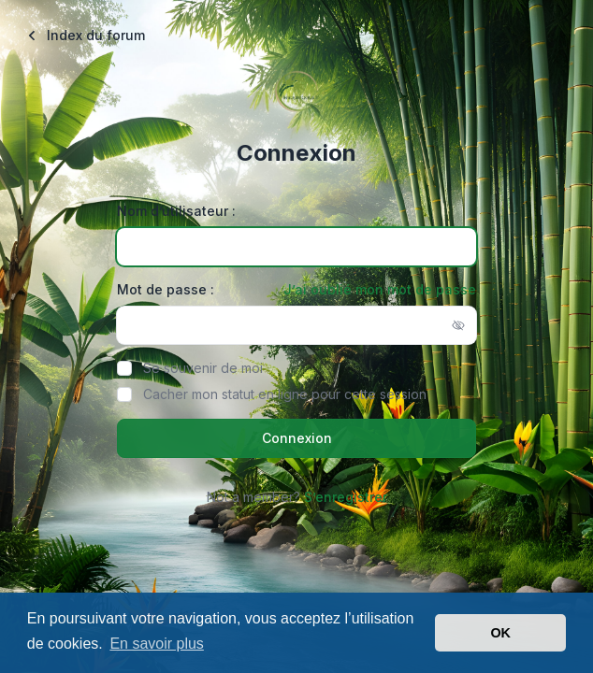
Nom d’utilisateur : (176, 211)
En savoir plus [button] (156, 644)
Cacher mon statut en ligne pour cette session (285, 394)
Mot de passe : (165, 289)
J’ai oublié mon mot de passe (379, 289)
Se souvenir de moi (203, 368)
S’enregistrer (345, 497)
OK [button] (500, 632)
